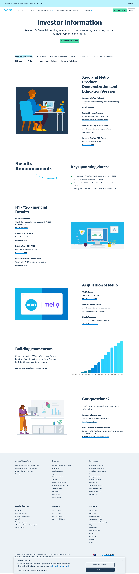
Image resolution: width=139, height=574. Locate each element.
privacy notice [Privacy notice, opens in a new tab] (65, 566)
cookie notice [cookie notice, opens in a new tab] (54, 566)
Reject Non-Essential (100, 564)
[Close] (122, 560)
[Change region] (108, 555)
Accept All (100, 569)
